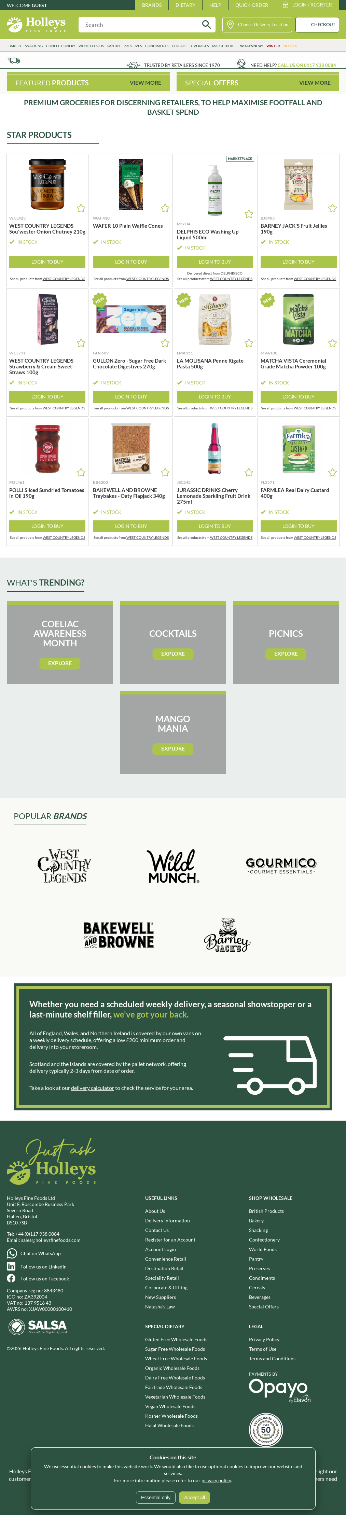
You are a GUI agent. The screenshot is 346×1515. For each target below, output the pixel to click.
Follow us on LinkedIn (43, 1266)
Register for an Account (170, 1240)
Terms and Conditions (272, 1358)
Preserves (133, 46)
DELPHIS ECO (232, 273)
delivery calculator (92, 1087)
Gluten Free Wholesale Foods (176, 1339)
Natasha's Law (160, 1306)
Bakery (15, 46)
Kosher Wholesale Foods (171, 1416)
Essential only (155, 1497)
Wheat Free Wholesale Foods (176, 1358)
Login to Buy (47, 262)
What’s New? (251, 46)
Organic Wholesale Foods (172, 1368)
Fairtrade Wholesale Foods (173, 1387)
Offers (289, 46)
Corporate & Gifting (166, 1287)
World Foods (91, 46)
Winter (273, 46)
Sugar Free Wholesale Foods (175, 1349)
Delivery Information (167, 1220)
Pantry (113, 46)
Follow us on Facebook (44, 1278)
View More (145, 82)
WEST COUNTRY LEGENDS (64, 279)
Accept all (194, 1497)
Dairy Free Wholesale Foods (175, 1377)
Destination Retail (164, 1268)
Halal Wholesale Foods (169, 1425)
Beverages (199, 46)
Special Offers (264, 1306)
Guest (39, 5)
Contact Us (157, 1230)
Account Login (160, 1249)
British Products (266, 1211)
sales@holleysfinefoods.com (51, 1240)
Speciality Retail (162, 1278)
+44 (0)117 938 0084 (37, 1234)
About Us (155, 1211)
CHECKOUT (323, 24)
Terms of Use (262, 1349)
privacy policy (216, 1480)
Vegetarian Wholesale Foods (175, 1397)
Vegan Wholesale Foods (170, 1406)
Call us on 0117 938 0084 (307, 65)
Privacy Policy (264, 1339)
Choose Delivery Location (263, 24)
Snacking (34, 46)
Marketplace (224, 46)
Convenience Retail (165, 1259)
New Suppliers (160, 1297)
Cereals (179, 46)
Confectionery (60, 46)
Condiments (156, 46)
